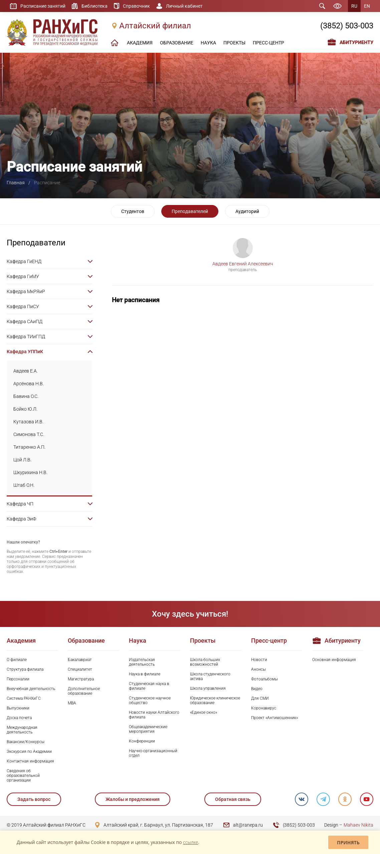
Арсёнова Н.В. (28, 383)
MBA (72, 703)
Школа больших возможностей (205, 662)
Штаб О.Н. (23, 485)
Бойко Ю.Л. (25, 409)
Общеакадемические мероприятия (148, 729)
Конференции (142, 741)
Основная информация (334, 659)
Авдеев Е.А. (25, 371)
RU (354, 6)
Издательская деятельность (142, 662)
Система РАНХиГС (24, 698)
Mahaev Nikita (358, 825)
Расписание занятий (42, 6)
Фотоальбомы (264, 679)
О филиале (17, 659)
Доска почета (19, 717)
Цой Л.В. (22, 459)
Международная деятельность (22, 729)
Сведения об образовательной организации (23, 776)
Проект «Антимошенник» (274, 717)
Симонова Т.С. (28, 434)
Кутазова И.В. (28, 421)
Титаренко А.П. (29, 447)
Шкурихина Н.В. (30, 472)
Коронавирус (263, 708)
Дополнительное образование (84, 691)
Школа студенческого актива (210, 676)
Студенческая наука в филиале (149, 686)
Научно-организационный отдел (153, 753)
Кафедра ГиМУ (23, 276)
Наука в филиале (144, 674)
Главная (16, 182)
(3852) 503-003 (346, 26)
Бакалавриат (80, 659)
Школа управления (208, 688)
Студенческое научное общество (150, 700)
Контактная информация (30, 761)
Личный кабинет (184, 6)
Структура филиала (25, 669)
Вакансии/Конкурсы (25, 741)
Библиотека (94, 6)
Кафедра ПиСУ (23, 306)
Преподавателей (190, 211)
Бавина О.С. (25, 396)
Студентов (132, 211)
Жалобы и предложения (133, 799)
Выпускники (18, 708)
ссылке (190, 842)
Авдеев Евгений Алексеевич (242, 263)
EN (367, 6)
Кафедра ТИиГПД (26, 336)
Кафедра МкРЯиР (26, 291)
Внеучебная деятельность (31, 688)
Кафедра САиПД (24, 321)
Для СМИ (260, 698)
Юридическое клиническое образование (215, 700)
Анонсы (258, 669)
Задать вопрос (33, 799)
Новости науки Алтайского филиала (154, 714)
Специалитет (80, 669)
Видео (256, 688)
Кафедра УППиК (25, 351)
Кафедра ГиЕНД (24, 261)
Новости (259, 659)
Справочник (136, 6)
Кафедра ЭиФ (21, 518)
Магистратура (81, 679)
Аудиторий (247, 211)
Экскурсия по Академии (29, 751)
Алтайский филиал (155, 26)
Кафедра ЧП (20, 503)
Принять (348, 842)
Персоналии (18, 679)
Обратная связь (232, 799)
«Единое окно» (203, 712)
